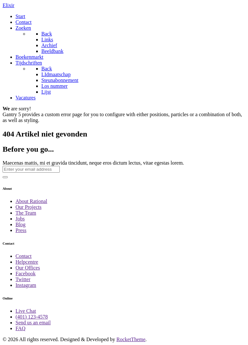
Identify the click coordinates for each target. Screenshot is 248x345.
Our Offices (28, 267)
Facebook (26, 273)
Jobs (20, 218)
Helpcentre (27, 262)
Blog (21, 224)
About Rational (31, 201)
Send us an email (33, 322)
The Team (26, 213)
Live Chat (26, 311)
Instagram (26, 285)
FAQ (21, 328)
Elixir (8, 5)
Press (21, 230)
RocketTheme (131, 339)
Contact (24, 256)
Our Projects (28, 207)
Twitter (23, 279)
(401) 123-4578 (32, 317)
